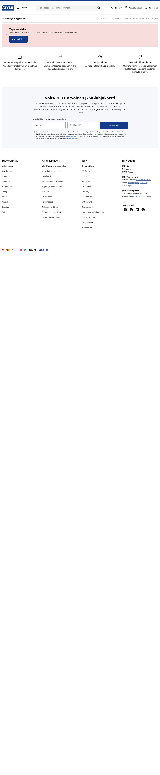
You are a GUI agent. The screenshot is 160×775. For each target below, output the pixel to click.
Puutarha (6, 202)
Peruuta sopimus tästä (51, 212)
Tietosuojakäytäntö (71, 139)
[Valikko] (22, 8)
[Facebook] (125, 210)
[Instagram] (131, 210)
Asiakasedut (87, 186)
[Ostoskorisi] (151, 8)
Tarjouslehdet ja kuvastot (52, 181)
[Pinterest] (143, 210)
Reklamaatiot (47, 202)
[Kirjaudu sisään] (133, 8)
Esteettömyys (87, 222)
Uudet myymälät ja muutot (93, 212)
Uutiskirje (86, 191)
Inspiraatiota (87, 197)
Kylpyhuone (7, 171)
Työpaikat (86, 181)
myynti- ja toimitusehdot (74, 136)
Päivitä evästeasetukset (51, 217)
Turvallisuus (87, 227)
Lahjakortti (46, 176)
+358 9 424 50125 (143, 179)
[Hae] (98, 7)
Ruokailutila (7, 186)
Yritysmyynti (87, 202)
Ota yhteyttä (127, 185)
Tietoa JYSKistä (88, 166)
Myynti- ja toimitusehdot (52, 186)
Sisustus (5, 207)
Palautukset (47, 197)
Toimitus (45, 191)
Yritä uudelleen (18, 39)
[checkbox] (33, 132)
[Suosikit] (116, 8)
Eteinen (5, 212)
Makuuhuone (7, 166)
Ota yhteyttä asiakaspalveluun (54, 166)
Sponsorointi (87, 207)
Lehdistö (85, 176)
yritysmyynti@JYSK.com (137, 182)
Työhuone (6, 176)
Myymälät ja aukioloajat (52, 171)
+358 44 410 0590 (143, 196)
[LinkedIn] (137, 210)
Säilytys (5, 191)
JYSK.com (86, 171)
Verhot (4, 197)
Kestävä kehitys (88, 217)
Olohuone (6, 181)
